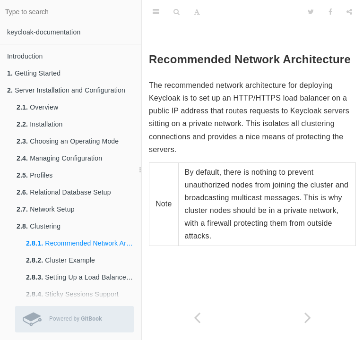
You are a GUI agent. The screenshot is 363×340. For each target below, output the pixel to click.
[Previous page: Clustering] (197, 317)
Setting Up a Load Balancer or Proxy (83, 277)
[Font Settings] (197, 12)
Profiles (35, 175)
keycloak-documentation (43, 32)
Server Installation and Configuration (66, 90)
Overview (37, 107)
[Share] (349, 12)
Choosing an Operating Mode (68, 141)
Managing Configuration (59, 158)
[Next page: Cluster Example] (307, 317)
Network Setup (46, 209)
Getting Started (33, 73)
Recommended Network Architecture (83, 243)
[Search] (176, 12)
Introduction (25, 56)
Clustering (38, 226)
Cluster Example (60, 260)
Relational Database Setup (64, 192)
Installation (40, 124)
